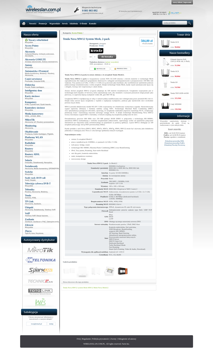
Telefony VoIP (50, 210)
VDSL (27, 116)
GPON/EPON (54, 169)
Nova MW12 (72, 288)
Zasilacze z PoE (39, 222)
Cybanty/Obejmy (31, 54)
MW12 (90, 288)
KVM (27, 104)
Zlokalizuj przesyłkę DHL (174, 141)
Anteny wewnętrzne (49, 62)
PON (34, 198)
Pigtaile (50, 134)
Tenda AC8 (174, 42)
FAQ (79, 339)
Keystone (39, 233)
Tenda (101, 45)
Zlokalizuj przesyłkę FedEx (174, 143)
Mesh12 (105, 288)
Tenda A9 (173, 82)
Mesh (96, 288)
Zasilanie (37, 204)
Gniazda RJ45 (39, 81)
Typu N (27, 233)
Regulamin (86, 339)
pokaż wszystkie (112, 62)
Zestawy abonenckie (33, 62)
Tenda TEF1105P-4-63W (179, 93)
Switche (28, 198)
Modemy (44, 192)
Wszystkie (29, 42)
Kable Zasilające (39, 134)
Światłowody (38, 163)
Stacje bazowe (42, 216)
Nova (100, 288)
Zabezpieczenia (53, 222)
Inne (33, 233)
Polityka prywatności (100, 339)
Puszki (27, 87)
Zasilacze (28, 222)
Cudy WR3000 (175, 104)
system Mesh (83, 288)
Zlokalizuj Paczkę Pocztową (174, 145)
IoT (35, 122)
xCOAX (33, 116)
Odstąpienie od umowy (127, 339)
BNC (39, 116)
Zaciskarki (29, 56)
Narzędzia (48, 163)
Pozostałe (29, 81)
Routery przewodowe (45, 122)
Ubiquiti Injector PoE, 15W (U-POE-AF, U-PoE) (180, 60)
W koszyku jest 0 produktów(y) (130, 11)
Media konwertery (32, 73)
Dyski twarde (45, 104)
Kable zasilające (37, 87)
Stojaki (33, 180)
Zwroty (113, 339)
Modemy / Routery (47, 73)
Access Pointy (77, 33)
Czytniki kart (34, 104)
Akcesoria (29, 75)
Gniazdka (28, 163)
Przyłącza (29, 134)
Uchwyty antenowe (46, 54)
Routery (28, 192)
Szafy (27, 180)
